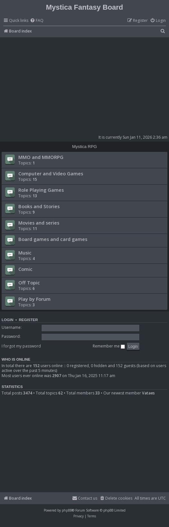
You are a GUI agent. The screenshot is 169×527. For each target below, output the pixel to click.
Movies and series (38, 222)
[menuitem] (36, 20)
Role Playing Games (41, 190)
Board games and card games (52, 239)
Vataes (148, 393)
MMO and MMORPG (40, 157)
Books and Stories (39, 206)
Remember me (109, 346)
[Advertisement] (85, 86)
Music (25, 252)
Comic (25, 269)
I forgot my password (21, 346)
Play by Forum (34, 299)
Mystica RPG (84, 146)
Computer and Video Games (50, 173)
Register (28, 320)
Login (8, 320)
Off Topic (29, 282)
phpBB (67, 510)
